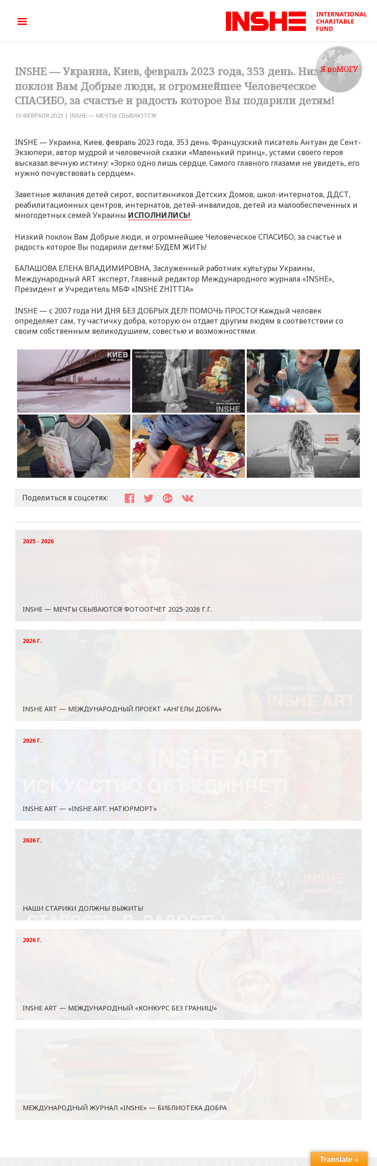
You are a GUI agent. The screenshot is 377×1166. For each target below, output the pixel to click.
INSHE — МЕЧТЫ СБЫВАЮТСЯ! (113, 115)
